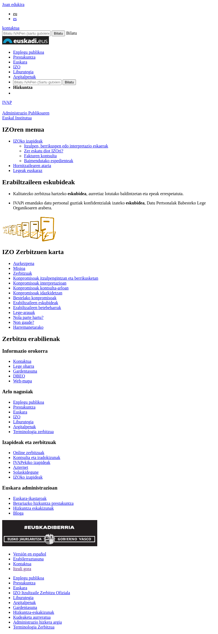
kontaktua (10, 28)
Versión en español (29, 554)
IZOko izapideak (28, 141)
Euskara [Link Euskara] (20, 412)
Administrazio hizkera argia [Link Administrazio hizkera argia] (37, 622)
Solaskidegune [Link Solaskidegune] (26, 472)
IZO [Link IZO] (16, 417)
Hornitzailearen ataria (32, 165)
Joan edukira (13, 4)
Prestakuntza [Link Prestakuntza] (24, 407)
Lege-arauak (24, 312)
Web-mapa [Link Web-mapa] (22, 381)
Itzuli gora (22, 568)
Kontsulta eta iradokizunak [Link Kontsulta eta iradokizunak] (36, 457)
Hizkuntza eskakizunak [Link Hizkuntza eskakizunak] (33, 508)
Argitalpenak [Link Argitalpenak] (24, 426)
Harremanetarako (28, 327)
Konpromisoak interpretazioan (39, 283)
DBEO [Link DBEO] (19, 376)
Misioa (19, 268)
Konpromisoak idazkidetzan (37, 293)
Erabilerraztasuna (28, 559)
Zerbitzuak (22, 273)
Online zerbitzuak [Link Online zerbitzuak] (28, 452)
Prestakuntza (24, 57)
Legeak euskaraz (27, 170)
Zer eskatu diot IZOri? (43, 151)
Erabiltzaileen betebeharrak (37, 307)
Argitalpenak (24, 76)
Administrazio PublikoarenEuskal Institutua (25, 115)
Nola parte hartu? (28, 317)
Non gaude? (23, 322)
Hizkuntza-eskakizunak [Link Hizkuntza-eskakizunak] (33, 612)
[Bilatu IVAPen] (26, 33)
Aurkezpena (23, 263)
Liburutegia (23, 72)
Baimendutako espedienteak (48, 160)
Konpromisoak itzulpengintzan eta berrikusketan (55, 278)
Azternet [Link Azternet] (20, 467)
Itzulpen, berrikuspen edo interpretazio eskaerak (66, 146)
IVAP (7, 102)
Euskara (20, 62)
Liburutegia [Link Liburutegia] (23, 421)
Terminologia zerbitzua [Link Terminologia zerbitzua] (33, 431)
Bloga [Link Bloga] (18, 513)
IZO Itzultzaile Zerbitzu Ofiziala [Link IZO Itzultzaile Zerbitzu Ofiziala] (41, 592)
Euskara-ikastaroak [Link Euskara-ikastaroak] (30, 498)
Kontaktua (22, 563)
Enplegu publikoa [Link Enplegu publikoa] (28, 402)
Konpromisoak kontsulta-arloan (41, 288)
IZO (16, 67)
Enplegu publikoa (28, 52)
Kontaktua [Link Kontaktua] (22, 361)
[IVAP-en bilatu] (37, 82)
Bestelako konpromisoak (35, 297)
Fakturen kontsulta (40, 155)
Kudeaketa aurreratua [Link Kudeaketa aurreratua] (32, 617)
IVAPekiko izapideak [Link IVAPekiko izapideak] (31, 462)
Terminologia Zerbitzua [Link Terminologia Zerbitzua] (33, 627)
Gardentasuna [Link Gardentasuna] (25, 371)
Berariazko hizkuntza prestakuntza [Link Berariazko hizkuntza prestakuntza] (43, 503)
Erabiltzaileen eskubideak (35, 302)
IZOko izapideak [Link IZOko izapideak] (28, 477)
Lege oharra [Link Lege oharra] (23, 366)
